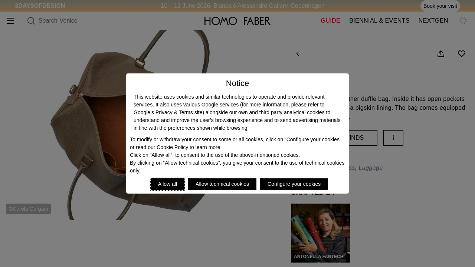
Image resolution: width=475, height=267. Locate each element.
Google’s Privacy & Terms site (168, 112)
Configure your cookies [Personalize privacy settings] (294, 184)
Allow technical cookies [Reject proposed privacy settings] (222, 184)
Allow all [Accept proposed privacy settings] (167, 184)
